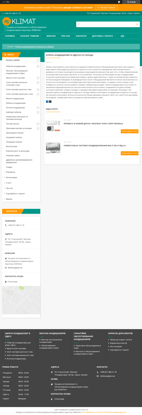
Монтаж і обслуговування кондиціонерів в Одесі (17, 72)
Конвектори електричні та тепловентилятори (17, 118)
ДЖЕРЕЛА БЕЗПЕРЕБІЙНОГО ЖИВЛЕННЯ (19, 161)
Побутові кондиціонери (16, 66)
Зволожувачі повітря (14, 133)
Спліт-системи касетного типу (18, 89)
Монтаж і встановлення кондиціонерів (50, 341)
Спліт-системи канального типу (19, 94)
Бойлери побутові (13, 112)
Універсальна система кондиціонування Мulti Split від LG (95, 146)
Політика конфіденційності (115, 412)
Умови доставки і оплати (121, 340)
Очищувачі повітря (14, 142)
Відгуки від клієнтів (118, 343)
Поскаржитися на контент (93, 412)
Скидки (9, 167)
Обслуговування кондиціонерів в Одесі (49, 346)
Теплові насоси (12, 124)
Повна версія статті (129, 131)
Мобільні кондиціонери (16, 103)
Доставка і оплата (102, 36)
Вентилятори (11, 146)
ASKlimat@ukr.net (15, 268)
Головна (10, 36)
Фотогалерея (11, 177)
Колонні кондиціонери (15, 108)
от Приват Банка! (106, 7)
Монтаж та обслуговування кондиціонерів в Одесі (87, 352)
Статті (10, 46)
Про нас (65, 36)
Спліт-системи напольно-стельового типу (17, 83)
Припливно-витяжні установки (19, 128)
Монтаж (51, 36)
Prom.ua (84, 410)
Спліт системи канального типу (20, 355)
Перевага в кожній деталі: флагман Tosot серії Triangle (93, 124)
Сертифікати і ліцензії (15, 194)
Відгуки (9, 199)
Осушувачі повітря (14, 137)
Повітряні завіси (13, 155)
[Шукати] (137, 24)
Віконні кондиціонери (15, 98)
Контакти (81, 36)
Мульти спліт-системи (15, 78)
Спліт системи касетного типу (20, 352)
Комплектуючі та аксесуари (17, 151)
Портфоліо (10, 172)
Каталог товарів (29, 36)
